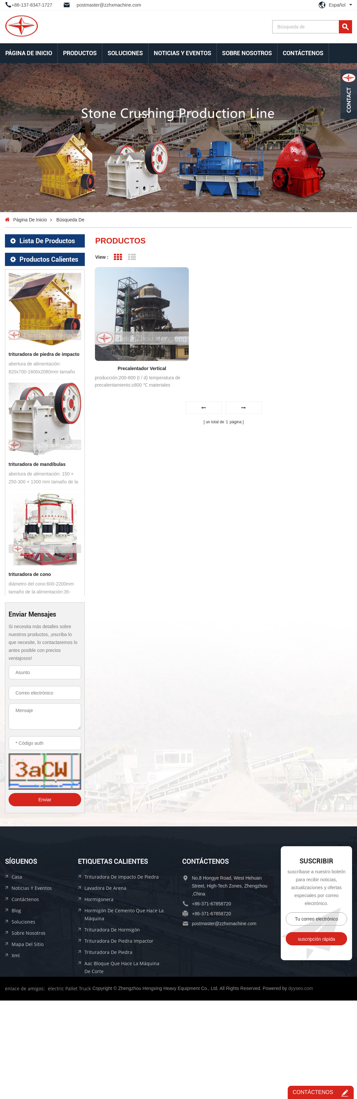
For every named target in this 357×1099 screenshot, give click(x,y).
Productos (80, 53)
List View (132, 257)
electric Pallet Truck (69, 1087)
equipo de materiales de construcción (44, 284)
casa (17, 958)
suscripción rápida (316, 1020)
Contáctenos (303, 53)
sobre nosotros (247, 53)
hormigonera (99, 981)
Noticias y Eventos (182, 53)
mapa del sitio (28, 1026)
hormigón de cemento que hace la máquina (124, 996)
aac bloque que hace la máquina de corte (121, 1049)
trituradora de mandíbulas (37, 542)
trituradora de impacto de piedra (121, 958)
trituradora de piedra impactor (118, 1022)
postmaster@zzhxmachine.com (109, 5)
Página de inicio (28, 53)
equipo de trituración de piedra (43, 254)
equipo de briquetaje (31, 299)
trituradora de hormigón (112, 1011)
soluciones (125, 53)
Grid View (118, 257)
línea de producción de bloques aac (44, 314)
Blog (16, 992)
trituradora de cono (30, 652)
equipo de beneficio (30, 269)
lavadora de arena (105, 969)
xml (16, 1037)
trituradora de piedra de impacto (44, 432)
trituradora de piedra (108, 1034)
